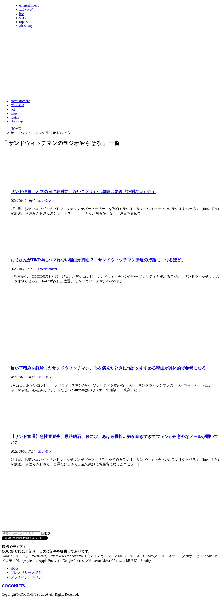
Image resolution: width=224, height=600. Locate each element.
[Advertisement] (81, 85)
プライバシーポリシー (28, 577)
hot (21, 14)
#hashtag (25, 26)
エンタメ (26, 9)
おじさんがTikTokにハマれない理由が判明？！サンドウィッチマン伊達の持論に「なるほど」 (97, 260)
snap (22, 18)
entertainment (28, 5)
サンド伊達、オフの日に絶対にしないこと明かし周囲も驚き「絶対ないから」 (83, 191)
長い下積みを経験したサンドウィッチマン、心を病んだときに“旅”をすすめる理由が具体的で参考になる (108, 368)
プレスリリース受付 (26, 572)
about (14, 568)
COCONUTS (13, 586)
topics (23, 22)
